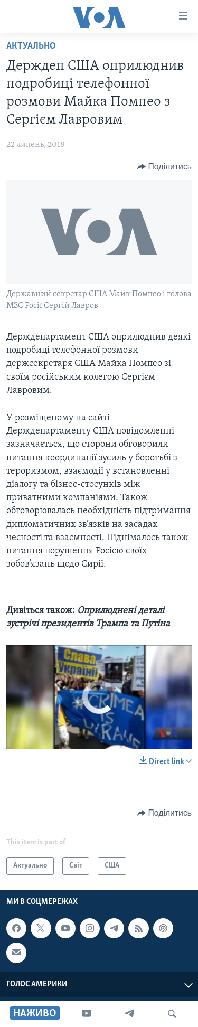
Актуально (31, 46)
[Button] (164, 167)
